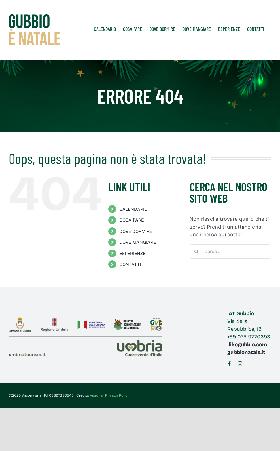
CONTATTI (130, 264)
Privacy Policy (117, 395)
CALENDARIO (133, 209)
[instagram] (240, 363)
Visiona (96, 395)
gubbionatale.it (246, 352)
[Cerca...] (230, 251)
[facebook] (229, 363)
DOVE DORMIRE (135, 231)
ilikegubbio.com (247, 344)
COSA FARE (131, 220)
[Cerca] (197, 251)
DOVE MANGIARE (137, 242)
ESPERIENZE (132, 253)
